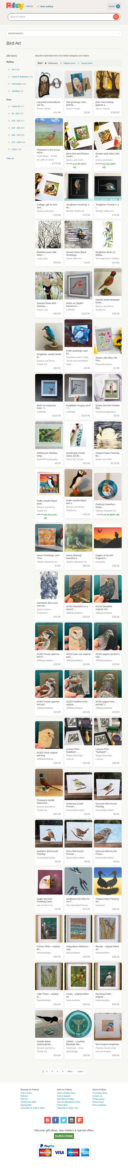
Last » (81, 1071)
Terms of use (98, 1102)
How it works (26, 1093)
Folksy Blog (62, 1105)
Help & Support (63, 1096)
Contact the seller (28, 1102)
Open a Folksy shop (66, 1093)
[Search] (116, 17)
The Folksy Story (99, 1093)
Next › (71, 1071)
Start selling (46, 6)
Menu (29, 6)
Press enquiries (99, 1105)
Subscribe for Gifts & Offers (33, 1108)
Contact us (97, 1096)
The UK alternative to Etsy (68, 1102)
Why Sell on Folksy (65, 1099)
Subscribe (64, 1136)
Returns (24, 1099)
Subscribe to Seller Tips (67, 1108)
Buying (26, 1105)
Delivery (24, 1096)
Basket (114, 6)
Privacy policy (98, 1099)
